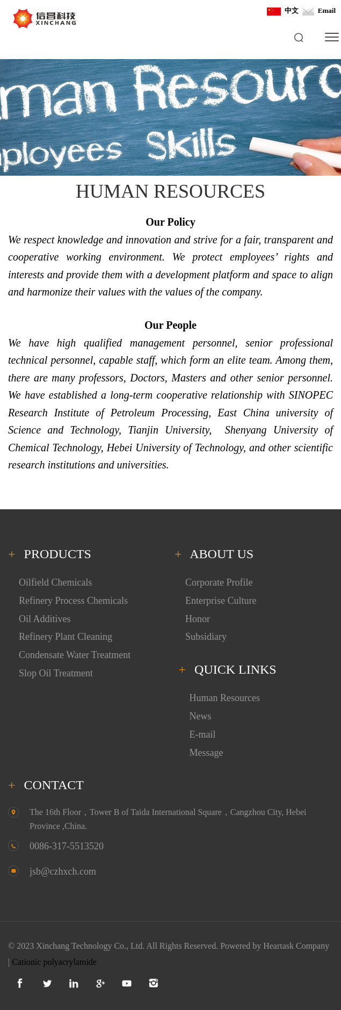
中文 (283, 10)
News (201, 716)
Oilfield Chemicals (55, 582)
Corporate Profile (218, 582)
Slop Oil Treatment (56, 673)
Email (319, 10)
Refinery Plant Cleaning (65, 636)
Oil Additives (45, 619)
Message (206, 752)
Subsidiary (206, 636)
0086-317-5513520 (67, 846)
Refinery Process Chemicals (73, 600)
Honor (197, 619)
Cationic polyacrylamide (54, 961)
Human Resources (225, 697)
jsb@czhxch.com (63, 871)
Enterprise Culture (220, 600)
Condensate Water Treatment (74, 655)
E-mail (203, 734)
